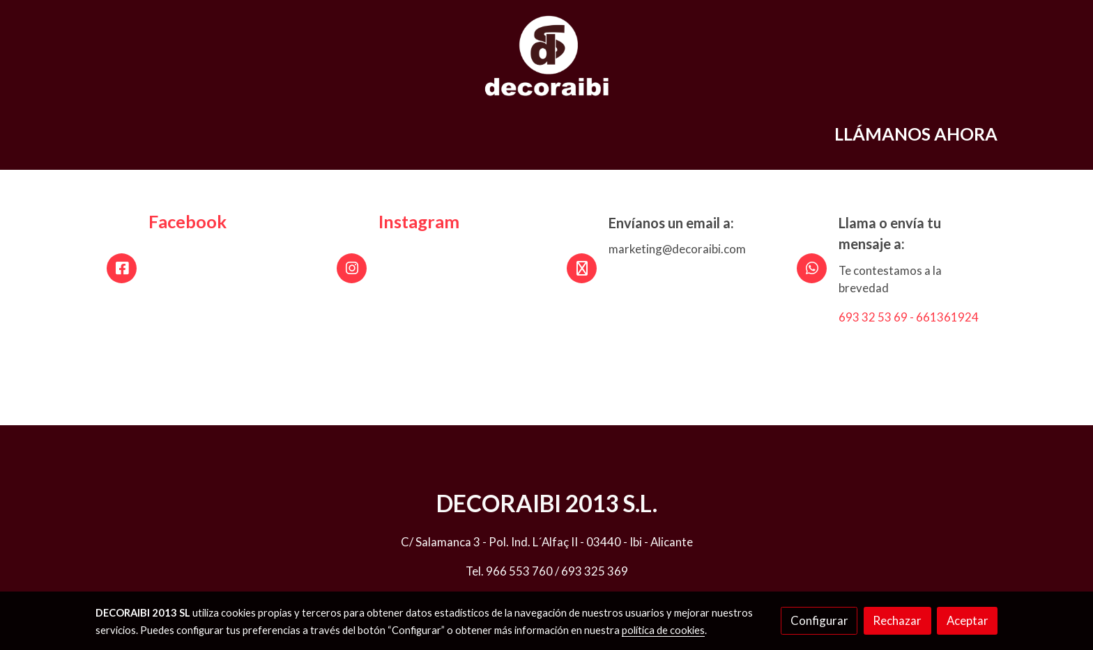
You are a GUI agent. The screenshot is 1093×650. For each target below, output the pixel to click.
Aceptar (967, 620)
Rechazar (897, 620)
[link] (546, 55)
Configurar (819, 620)
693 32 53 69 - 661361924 (909, 317)
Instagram (419, 221)
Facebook (187, 221)
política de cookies (663, 630)
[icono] (122, 268)
